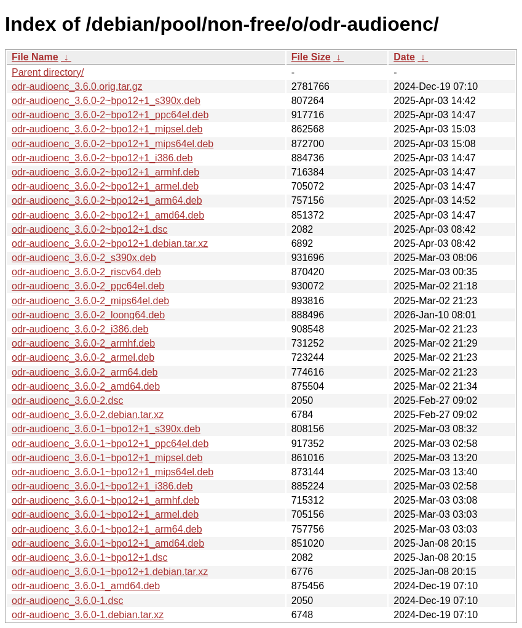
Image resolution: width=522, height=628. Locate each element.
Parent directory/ (48, 72)
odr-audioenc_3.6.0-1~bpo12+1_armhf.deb (105, 500)
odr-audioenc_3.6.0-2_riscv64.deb (86, 272)
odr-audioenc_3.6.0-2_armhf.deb (83, 343)
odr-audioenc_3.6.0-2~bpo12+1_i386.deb (102, 158)
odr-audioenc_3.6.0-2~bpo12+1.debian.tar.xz (110, 243)
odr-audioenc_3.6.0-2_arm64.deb (85, 372)
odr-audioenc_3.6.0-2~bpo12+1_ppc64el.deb (110, 115)
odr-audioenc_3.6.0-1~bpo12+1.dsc (90, 557)
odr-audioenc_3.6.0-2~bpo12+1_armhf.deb (105, 172)
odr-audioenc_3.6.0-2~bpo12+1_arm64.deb (107, 200)
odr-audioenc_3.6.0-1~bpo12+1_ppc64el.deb (110, 443)
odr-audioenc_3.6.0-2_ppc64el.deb (88, 286)
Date (404, 57)
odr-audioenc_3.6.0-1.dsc (67, 600)
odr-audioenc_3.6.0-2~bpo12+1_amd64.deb (108, 215)
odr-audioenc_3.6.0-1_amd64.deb (86, 586)
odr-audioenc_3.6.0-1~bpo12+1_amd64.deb (108, 543)
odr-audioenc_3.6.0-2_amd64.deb (86, 386)
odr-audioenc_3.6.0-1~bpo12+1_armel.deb (105, 514)
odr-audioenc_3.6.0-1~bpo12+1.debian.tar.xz (110, 571)
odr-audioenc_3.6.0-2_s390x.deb (84, 257)
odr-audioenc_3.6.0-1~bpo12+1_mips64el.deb (112, 472)
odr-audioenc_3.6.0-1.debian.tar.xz (88, 615)
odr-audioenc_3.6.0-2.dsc (67, 400)
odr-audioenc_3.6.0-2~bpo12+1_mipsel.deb (107, 129)
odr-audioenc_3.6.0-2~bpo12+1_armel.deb (105, 186)
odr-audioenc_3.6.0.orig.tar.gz (77, 86)
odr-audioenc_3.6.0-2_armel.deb (83, 357)
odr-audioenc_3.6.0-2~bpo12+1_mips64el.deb (112, 144)
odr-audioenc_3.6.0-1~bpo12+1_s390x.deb (106, 429)
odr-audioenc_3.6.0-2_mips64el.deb (90, 301)
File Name (35, 57)
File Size (311, 57)
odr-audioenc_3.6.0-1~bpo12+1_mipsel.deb (107, 458)
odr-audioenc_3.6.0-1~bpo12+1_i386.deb (102, 486)
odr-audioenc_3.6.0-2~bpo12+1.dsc (90, 229)
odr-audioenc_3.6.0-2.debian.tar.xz (88, 414)
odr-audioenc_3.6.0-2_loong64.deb (88, 315)
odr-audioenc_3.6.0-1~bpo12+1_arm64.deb (107, 529)
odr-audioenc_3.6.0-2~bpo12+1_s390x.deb (106, 100)
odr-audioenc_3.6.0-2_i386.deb (80, 329)
